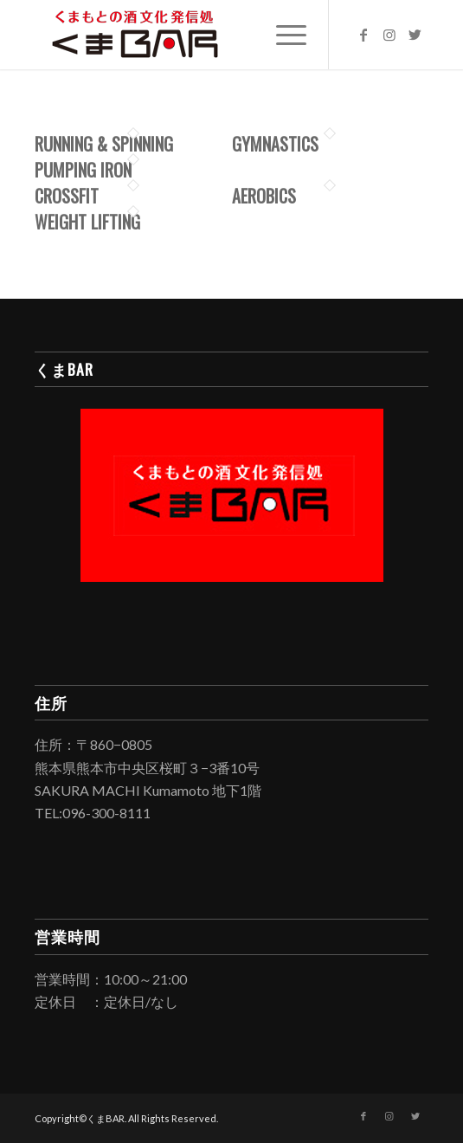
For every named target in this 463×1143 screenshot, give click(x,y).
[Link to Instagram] (389, 35)
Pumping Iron (83, 170)
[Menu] (282, 34)
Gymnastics (275, 144)
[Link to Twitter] (415, 35)
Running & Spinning (104, 144)
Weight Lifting (87, 222)
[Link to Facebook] (363, 35)
